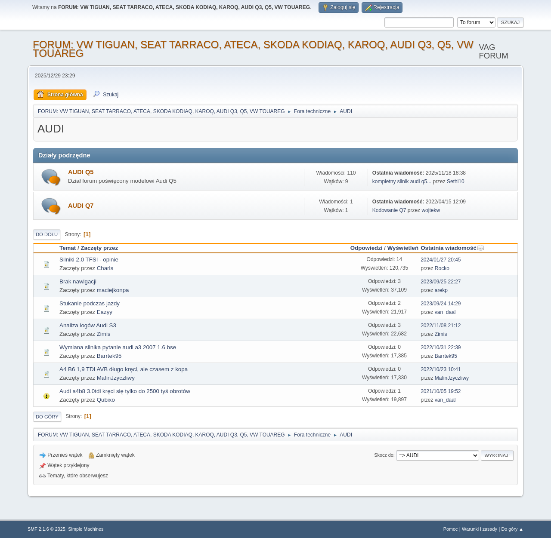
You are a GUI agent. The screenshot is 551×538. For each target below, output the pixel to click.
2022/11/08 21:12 (441, 326)
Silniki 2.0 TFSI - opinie (88, 259)
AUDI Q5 (80, 172)
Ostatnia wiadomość (452, 248)
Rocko (442, 268)
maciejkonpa (113, 290)
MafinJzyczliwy (116, 378)
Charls (105, 268)
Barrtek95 (109, 356)
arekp (441, 290)
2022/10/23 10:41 (441, 369)
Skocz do (383, 455)
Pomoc (450, 529)
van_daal (445, 312)
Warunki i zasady (479, 529)
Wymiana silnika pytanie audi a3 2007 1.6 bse (117, 347)
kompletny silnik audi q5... (401, 181)
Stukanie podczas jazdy (89, 303)
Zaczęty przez (99, 248)
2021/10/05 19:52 (441, 391)
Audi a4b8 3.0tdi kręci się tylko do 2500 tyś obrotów (124, 391)
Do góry (47, 416)
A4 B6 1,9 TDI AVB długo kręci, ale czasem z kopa (123, 369)
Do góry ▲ (512, 529)
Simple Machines (85, 529)
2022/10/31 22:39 (441, 347)
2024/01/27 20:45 (441, 260)
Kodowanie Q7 (389, 210)
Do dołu (47, 234)
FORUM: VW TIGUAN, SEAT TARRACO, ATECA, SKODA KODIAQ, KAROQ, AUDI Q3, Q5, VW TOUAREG (253, 49)
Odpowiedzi (366, 248)
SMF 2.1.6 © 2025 (46, 529)
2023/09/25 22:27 (441, 282)
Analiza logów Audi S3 (87, 325)
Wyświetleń (402, 248)
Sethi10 (455, 181)
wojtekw (430, 210)
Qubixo (106, 400)
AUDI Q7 (80, 205)
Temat (67, 248)
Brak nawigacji (77, 281)
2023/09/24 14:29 (441, 304)
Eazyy (104, 312)
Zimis (104, 334)
